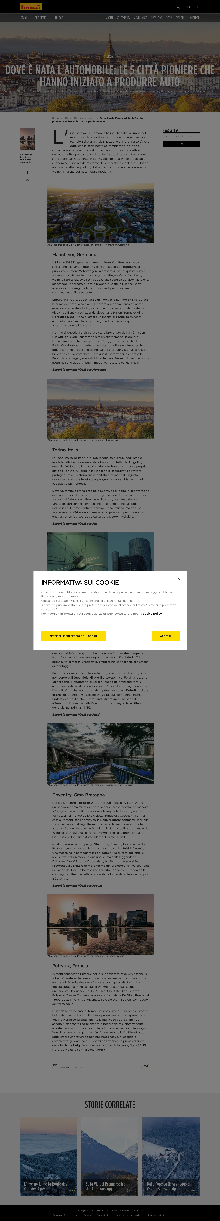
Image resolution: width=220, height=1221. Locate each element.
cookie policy (152, 614)
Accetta (166, 636)
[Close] (179, 579)
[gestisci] (73, 636)
